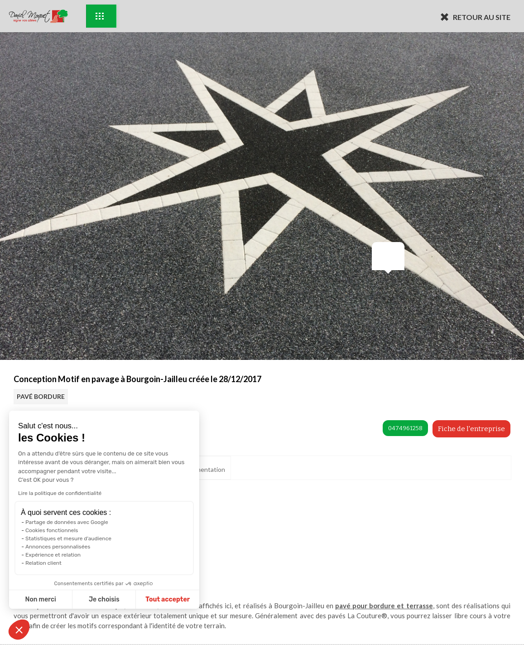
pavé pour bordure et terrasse (384, 605)
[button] (19, 629)
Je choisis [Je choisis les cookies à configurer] (67, 599)
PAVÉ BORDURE (41, 396)
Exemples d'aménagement (100, 16)
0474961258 (405, 428)
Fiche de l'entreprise (471, 429)
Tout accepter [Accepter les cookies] (131, 599)
